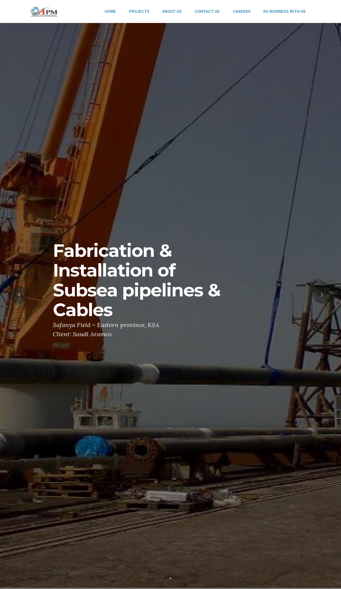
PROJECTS (139, 11)
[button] (19, 295)
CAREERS (242, 11)
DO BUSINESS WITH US (284, 11)
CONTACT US (207, 11)
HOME (110, 11)
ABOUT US (172, 11)
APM (67, 11)
